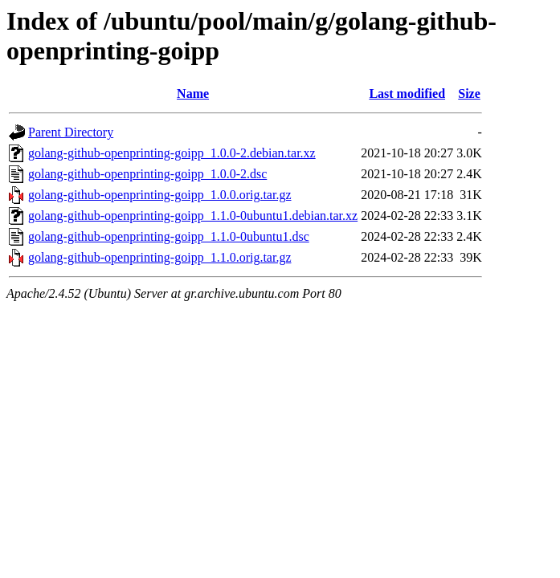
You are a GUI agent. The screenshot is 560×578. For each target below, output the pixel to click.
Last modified (407, 93)
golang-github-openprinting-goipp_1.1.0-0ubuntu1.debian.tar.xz (193, 215)
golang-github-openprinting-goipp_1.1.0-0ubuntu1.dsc (168, 236)
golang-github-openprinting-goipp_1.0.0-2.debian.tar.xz (172, 153)
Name (193, 93)
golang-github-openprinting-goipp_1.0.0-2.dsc (147, 174)
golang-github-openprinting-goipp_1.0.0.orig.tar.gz (160, 194)
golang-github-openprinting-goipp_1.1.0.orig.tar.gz (160, 257)
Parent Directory (70, 132)
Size (469, 93)
